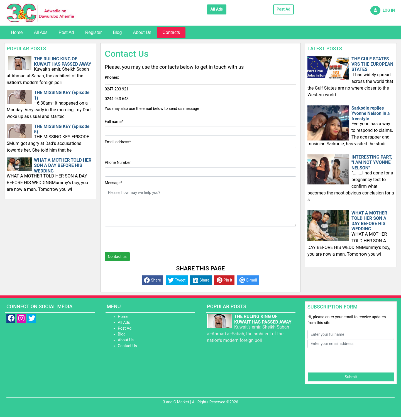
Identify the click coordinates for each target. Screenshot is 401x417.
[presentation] (147, 241)
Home (17, 32)
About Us (142, 32)
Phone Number (118, 162)
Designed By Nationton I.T (200, 408)
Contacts (171, 32)
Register (93, 32)
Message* (113, 183)
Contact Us (127, 346)
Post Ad (283, 9)
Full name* (114, 121)
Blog (117, 32)
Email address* (118, 142)
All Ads (217, 9)
